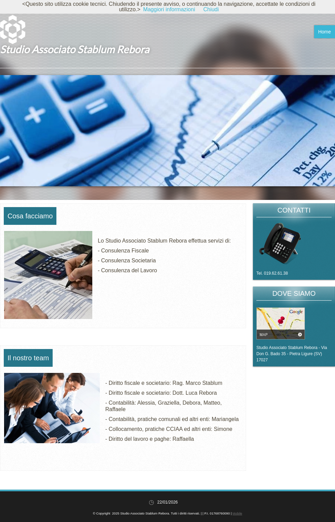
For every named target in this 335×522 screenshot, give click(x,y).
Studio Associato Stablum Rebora (74, 49)
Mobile (237, 513)
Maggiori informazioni (169, 9)
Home (324, 31)
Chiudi (211, 9)
